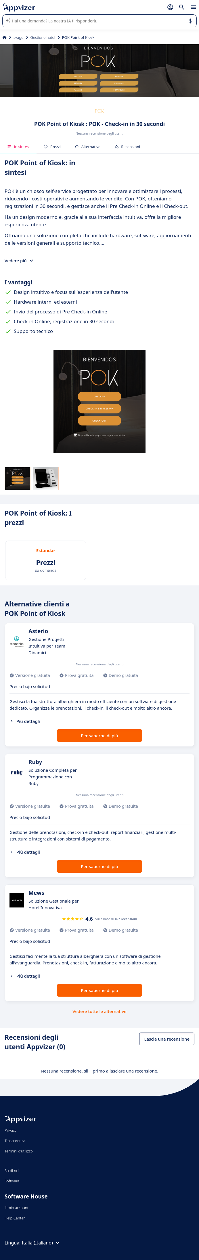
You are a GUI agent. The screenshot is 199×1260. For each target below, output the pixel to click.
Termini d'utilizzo (19, 1151)
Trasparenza (15, 1140)
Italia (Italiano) (41, 1242)
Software (12, 1181)
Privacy (10, 1130)
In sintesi (18, 146)
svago (19, 37)
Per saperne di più (99, 735)
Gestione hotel (42, 37)
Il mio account (16, 1207)
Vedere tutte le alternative (99, 1011)
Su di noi (12, 1170)
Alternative (87, 146)
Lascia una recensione (167, 1039)
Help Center (15, 1218)
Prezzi (52, 146)
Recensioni (127, 146)
